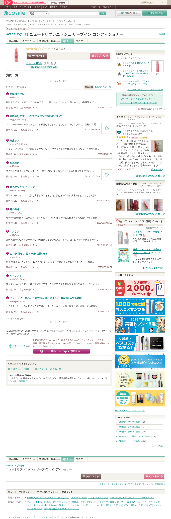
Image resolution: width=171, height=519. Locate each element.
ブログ (37, 7)
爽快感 (75, 502)
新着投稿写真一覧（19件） (149, 213)
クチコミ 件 (34, 63)
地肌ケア (114, 502)
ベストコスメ (107, 7)
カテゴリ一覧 (94, 7)
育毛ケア (104, 502)
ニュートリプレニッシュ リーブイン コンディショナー (76, 34)
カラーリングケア (151, 502)
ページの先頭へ (133, 484)
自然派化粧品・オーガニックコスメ (61, 508)
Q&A (45, 7)
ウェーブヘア (96, 505)
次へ (65, 81)
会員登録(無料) (147, 2)
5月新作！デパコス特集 (129, 431)
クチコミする (37, 56)
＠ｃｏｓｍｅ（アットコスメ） (130, 410)
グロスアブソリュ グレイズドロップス (136, 82)
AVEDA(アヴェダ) (17, 34)
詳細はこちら (25, 381)
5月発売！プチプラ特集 (129, 441)
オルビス (127, 63)
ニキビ (30, 502)
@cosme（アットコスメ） (83, 517)
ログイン (162, 2)
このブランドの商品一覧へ (50, 369)
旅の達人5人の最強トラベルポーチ (134, 436)
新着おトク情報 (58, 3)
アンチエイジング (61, 502)
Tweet (162, 34)
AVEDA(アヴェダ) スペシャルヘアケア (89, 497)
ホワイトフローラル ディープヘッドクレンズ (136, 74)
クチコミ (29, 41)
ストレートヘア (80, 505)
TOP (7, 7)
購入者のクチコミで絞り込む (44, 67)
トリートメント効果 (37, 505)
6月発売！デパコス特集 (129, 427)
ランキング (16, 7)
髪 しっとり (65, 505)
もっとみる (157, 446)
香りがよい (92, 502)
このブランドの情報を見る (17, 28)
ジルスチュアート (131, 71)
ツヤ (82, 502)
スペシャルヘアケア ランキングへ (144, 89)
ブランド (28, 7)
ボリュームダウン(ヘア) (116, 505)
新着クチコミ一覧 (149, 175)
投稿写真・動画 (49, 41)
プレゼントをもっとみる (150, 267)
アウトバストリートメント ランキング (138, 102)
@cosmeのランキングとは (153, 109)
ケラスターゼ (129, 81)
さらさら (53, 505)
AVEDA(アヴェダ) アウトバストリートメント (132, 497)
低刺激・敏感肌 (43, 502)
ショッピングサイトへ (100, 56)
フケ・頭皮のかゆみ (130, 502)
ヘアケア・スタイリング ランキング (137, 99)
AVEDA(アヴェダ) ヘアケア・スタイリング (48, 497)
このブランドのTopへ (21, 369)
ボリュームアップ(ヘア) (141, 505)
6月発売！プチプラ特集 (129, 422)
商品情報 (13, 41)
